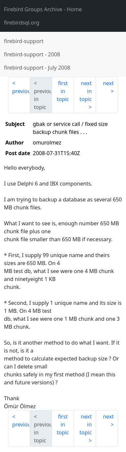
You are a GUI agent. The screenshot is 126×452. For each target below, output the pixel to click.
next (108, 83)
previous (21, 91)
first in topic (63, 91)
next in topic (85, 91)
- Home (43, 9)
